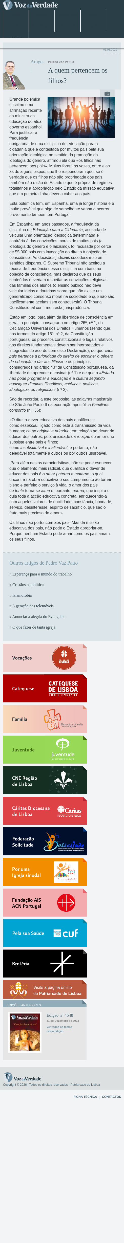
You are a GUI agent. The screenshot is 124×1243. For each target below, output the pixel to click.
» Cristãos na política (26, 585)
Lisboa (41, 15)
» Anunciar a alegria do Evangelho (37, 616)
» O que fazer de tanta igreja (32, 627)
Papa (93, 15)
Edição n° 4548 (60, 1015)
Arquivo (93, 26)
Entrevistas (41, 26)
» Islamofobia (20, 595)
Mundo (16, 26)
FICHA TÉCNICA (85, 1097)
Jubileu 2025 (67, 15)
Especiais (67, 26)
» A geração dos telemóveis (31, 606)
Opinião (16, 37)
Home (15, 15)
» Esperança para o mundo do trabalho (40, 574)
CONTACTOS (111, 1097)
